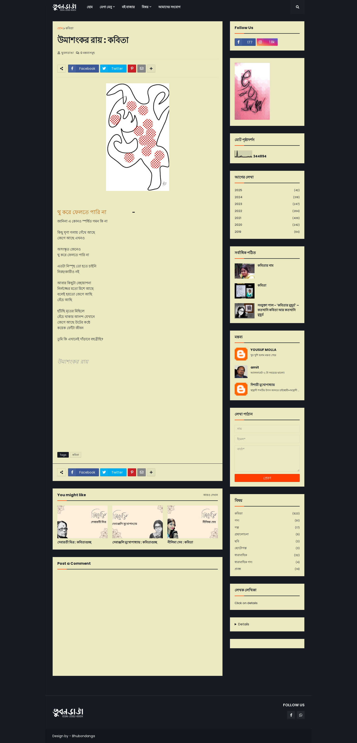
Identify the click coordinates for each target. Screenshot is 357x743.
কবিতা (69, 28)
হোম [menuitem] (90, 7)
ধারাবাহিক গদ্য (267, 562)
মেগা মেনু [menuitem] (106, 7)
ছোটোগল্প (267, 548)
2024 (267, 197)
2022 (267, 211)
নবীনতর (60, 685)
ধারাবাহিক (267, 555)
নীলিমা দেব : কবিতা (180, 542)
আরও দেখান (210, 495)
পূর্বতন (216, 685)
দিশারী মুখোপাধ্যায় (263, 385)
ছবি (267, 541)
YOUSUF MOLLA (263, 350)
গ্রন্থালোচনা (267, 534)
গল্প (267, 527)
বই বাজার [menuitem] (128, 7)
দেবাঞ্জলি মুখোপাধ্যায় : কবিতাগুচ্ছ (134, 542)
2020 (267, 224)
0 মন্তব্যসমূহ (87, 53)
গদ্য (267, 520)
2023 (267, 204)
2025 (267, 190)
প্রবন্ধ (267, 569)
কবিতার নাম (265, 265)
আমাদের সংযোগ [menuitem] (169, 7)
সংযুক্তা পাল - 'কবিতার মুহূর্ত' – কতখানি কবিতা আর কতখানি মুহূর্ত (278, 310)
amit (255, 367)
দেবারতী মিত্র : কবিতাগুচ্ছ (74, 542)
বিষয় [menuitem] (145, 7)
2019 (267, 231)
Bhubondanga (83, 736)
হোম (60, 28)
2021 (267, 218)
